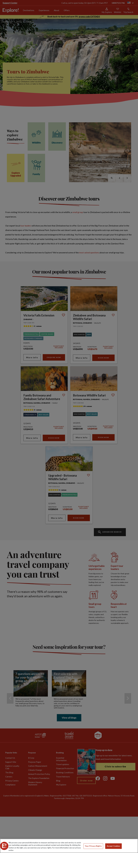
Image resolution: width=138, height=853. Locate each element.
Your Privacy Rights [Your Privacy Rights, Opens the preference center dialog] (93, 846)
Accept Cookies (113, 846)
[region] (69, 846)
